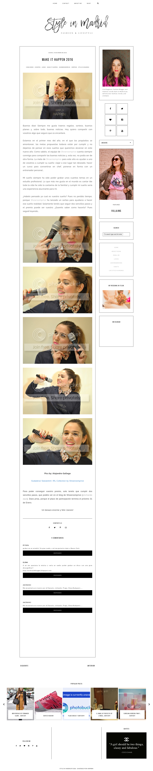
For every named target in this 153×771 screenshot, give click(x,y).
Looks (44, 67)
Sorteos (74, 67)
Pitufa (26, 545)
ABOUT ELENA (116, 252)
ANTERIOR (91, 665)
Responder (58, 552)
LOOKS (116, 260)
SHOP (89, 3)
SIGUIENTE (24, 665)
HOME (55, 3)
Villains (116, 212)
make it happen (52, 67)
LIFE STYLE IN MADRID (116, 271)
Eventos (38, 67)
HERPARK (91, 768)
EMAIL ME (116, 256)
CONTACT (65, 3)
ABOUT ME (78, 3)
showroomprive (65, 67)
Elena (25, 562)
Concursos (30, 67)
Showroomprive (68, 152)
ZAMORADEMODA (116, 264)
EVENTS (116, 267)
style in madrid (83, 67)
